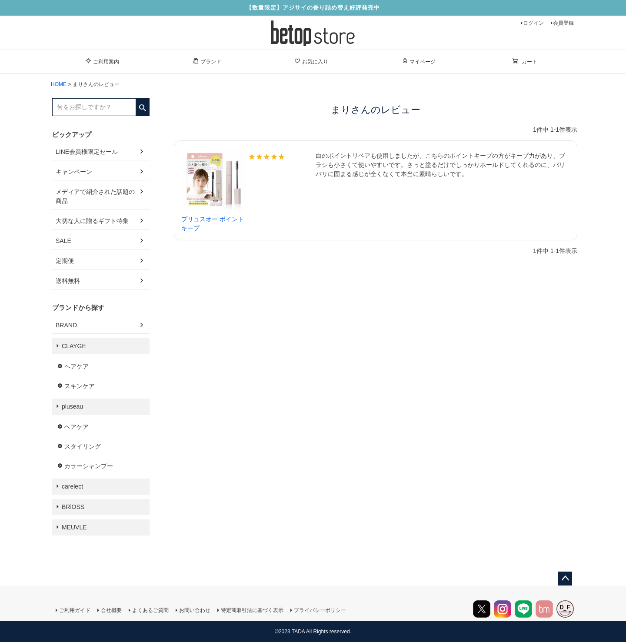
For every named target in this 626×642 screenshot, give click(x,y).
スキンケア (79, 386)
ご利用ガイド (74, 610)
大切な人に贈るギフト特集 (92, 220)
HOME (59, 84)
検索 (142, 105)
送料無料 (68, 280)
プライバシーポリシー (320, 610)
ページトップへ (565, 578)
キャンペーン (74, 171)
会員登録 (563, 23)
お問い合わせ (194, 610)
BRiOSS (73, 506)
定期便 (65, 260)
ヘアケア (76, 366)
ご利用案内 (102, 61)
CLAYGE (74, 346)
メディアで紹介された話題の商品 (95, 196)
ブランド (207, 61)
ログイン (533, 23)
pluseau (72, 406)
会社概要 (111, 610)
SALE (63, 240)
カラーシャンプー (88, 465)
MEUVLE (74, 527)
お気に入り (311, 61)
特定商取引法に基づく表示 (252, 610)
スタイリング (82, 446)
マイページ (419, 61)
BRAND (66, 325)
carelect (72, 486)
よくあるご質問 (150, 610)
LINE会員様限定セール (87, 151)
